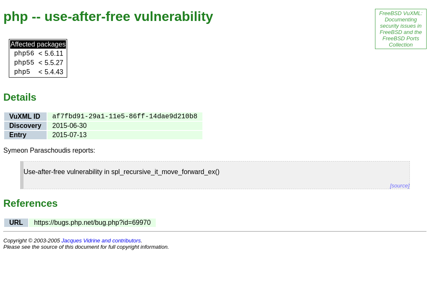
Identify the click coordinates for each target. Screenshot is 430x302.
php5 (22, 72)
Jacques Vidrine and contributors (101, 240)
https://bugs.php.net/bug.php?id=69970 (92, 222)
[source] (399, 185)
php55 (24, 63)
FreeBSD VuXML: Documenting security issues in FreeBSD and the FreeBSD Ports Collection (400, 29)
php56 (24, 53)
